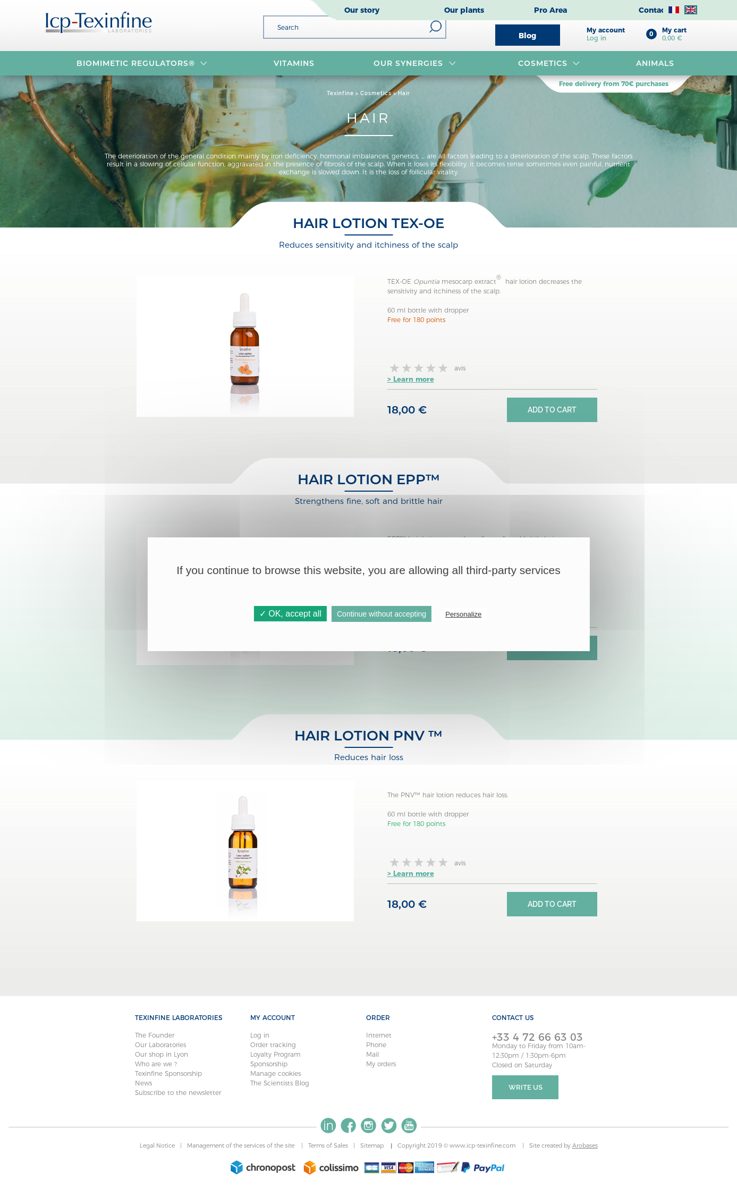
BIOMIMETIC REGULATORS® (142, 63)
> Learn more (410, 379)
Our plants (464, 10)
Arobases (585, 1145)
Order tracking (273, 1045)
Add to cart (552, 410)
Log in (259, 1035)
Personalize (463, 614)
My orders (381, 1064)
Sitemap (372, 1145)
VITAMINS (294, 63)
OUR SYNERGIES (415, 63)
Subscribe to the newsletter (178, 1093)
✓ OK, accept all (290, 613)
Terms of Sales (328, 1145)
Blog (527, 35)
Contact (653, 10)
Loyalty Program (275, 1054)
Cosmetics (549, 63)
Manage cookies (275, 1073)
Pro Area (550, 10)
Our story (361, 10)
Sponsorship (268, 1064)
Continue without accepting (381, 614)
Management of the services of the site (241, 1145)
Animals (655, 63)
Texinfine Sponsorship (168, 1073)
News (143, 1083)
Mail (372, 1054)
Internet (379, 1035)
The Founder (154, 1035)
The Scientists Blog (279, 1083)
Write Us (526, 1087)
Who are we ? (156, 1064)
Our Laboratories (160, 1045)
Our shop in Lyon (161, 1054)
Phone (376, 1045)
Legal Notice (157, 1145)
